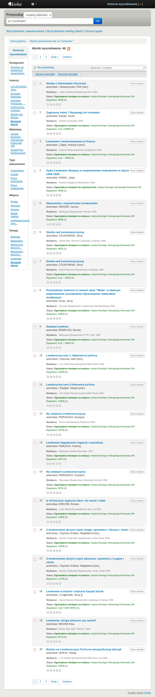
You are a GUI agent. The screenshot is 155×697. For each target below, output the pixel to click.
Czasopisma (17, 170)
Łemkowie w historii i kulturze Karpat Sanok (75, 591)
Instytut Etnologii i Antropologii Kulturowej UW (18, 4)
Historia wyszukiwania (122, 4)
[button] (34, 4)
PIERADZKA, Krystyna (17, 109)
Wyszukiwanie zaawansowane (25, 31)
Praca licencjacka (16, 180)
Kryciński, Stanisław (15, 95)
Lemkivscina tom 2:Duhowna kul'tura (70, 384)
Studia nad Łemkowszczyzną (65, 232)
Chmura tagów (93, 31)
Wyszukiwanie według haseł (64, 31)
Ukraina (14, 209)
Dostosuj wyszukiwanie (18, 52)
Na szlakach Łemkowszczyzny (66, 413)
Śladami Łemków (57, 326)
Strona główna (18, 41)
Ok (97, 21)
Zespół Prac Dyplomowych (18, 151)
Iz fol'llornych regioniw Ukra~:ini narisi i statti (75, 500)
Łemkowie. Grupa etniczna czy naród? (71, 620)
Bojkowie (15, 237)
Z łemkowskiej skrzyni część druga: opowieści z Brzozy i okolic (87, 529)
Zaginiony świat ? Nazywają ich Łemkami (73, 112)
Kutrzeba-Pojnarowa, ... (17, 102)
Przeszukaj (14, 14)
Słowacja (15, 205)
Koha (147, 693)
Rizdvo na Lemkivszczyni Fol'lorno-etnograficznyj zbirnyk (83, 649)
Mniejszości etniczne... (16, 246)
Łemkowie (15, 258)
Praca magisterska (17, 187)
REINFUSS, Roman (16, 116)
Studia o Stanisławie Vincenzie (66, 83)
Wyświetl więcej (15, 123)
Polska (14, 201)
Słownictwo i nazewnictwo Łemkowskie (72, 203)
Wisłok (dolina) (14, 215)
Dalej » (54, 57)
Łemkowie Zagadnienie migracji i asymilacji (74, 442)
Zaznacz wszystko (45, 74)
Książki (14, 174)
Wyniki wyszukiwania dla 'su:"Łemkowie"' (51, 41)
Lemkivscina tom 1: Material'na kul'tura (71, 355)
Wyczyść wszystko (68, 74)
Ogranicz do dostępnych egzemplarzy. (17, 70)
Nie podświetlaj (45, 67)
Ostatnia (67, 57)
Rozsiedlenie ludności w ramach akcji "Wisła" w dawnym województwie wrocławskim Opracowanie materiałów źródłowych (83, 294)
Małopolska (16, 241)
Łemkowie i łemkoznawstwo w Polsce (70, 141)
